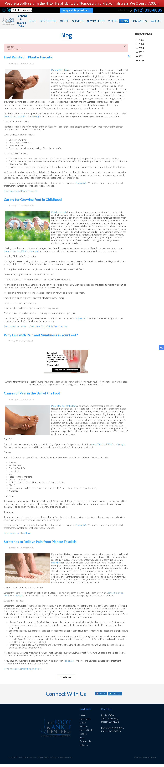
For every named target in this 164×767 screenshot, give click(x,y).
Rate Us (155, 21)
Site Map (137, 760)
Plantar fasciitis (58, 72)
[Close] (124, 48)
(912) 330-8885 (148, 10)
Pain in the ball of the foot (64, 411)
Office (64, 21)
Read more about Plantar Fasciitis (20, 196)
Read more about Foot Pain (17, 538)
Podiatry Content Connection (61, 760)
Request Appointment (76, 10)
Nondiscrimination (149, 760)
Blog (124, 21)
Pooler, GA (82, 188)
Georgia (44, 118)
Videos (113, 21)
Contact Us (139, 21)
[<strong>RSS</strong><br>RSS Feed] (129, 58)
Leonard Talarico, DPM (23, 118)
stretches (63, 567)
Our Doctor (48, 21)
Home (33, 21)
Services (78, 21)
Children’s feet (58, 217)
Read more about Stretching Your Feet (23, 673)
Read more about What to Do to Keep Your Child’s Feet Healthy (35, 331)
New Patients (96, 21)
